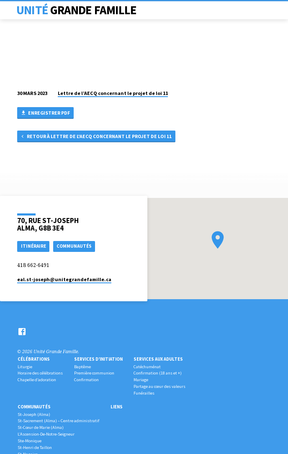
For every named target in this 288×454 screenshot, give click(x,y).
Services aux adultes (158, 359)
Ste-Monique (29, 441)
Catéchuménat (147, 366)
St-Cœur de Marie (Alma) (41, 427)
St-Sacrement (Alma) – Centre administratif (58, 420)
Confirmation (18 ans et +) (158, 373)
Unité (76, 10)
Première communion (94, 373)
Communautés (34, 407)
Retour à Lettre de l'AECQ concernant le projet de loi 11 (96, 136)
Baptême (82, 366)
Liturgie (25, 366)
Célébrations (34, 359)
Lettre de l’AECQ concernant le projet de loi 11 (113, 93)
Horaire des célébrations (40, 373)
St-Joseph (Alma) (34, 414)
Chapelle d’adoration (37, 379)
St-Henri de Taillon (35, 447)
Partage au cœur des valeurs (159, 386)
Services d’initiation (98, 359)
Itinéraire (33, 246)
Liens (117, 407)
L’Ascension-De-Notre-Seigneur (46, 434)
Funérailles (144, 393)
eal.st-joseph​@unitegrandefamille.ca (64, 279)
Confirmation (86, 379)
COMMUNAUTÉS (74, 246)
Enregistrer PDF (45, 113)
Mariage (141, 379)
